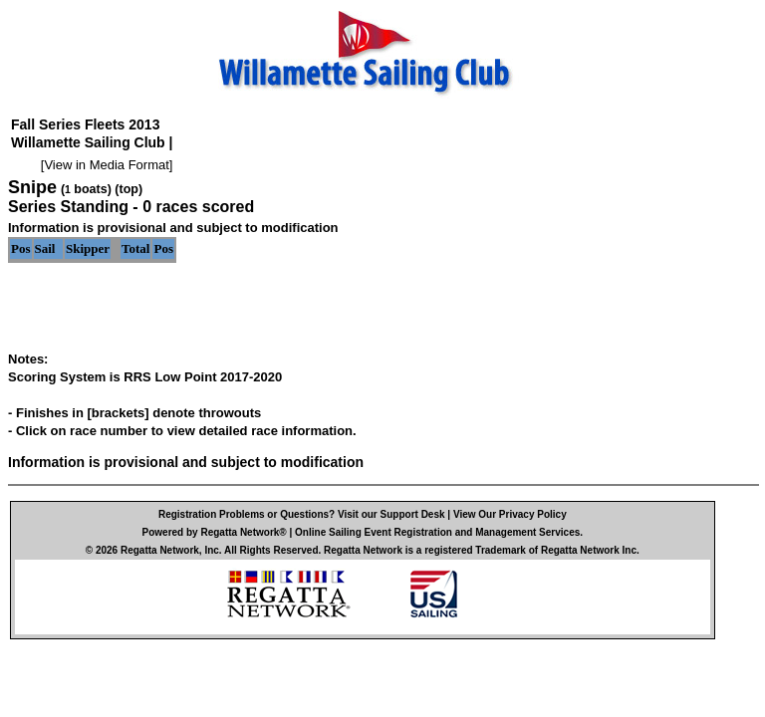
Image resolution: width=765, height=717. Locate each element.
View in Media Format (106, 164)
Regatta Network (160, 550)
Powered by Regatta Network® (214, 532)
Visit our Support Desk (391, 514)
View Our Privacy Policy (510, 514)
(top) (128, 189)
